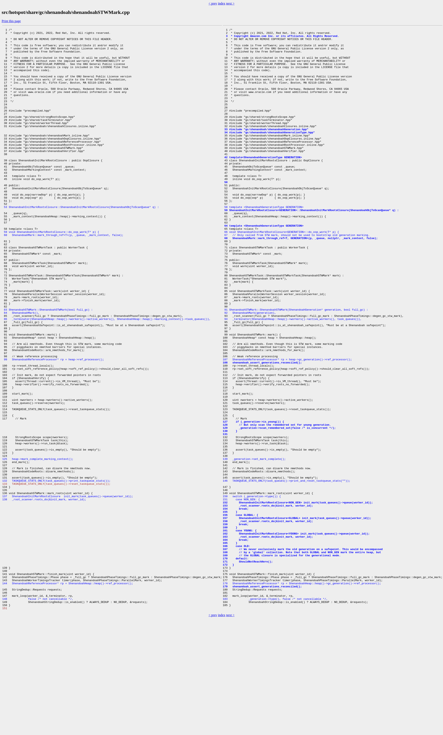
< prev (212, 3)
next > (230, 3)
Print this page (11, 21)
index (221, 3)
